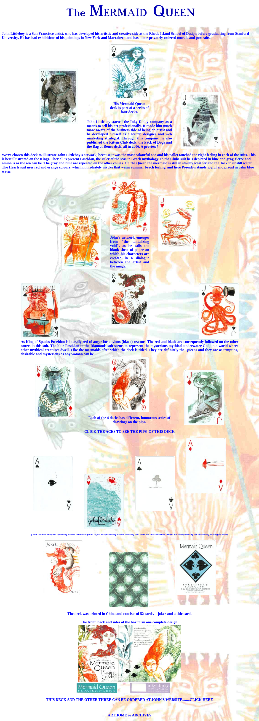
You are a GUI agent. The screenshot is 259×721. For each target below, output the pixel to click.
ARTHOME (117, 715)
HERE (208, 700)
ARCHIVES (141, 715)
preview (150, 146)
